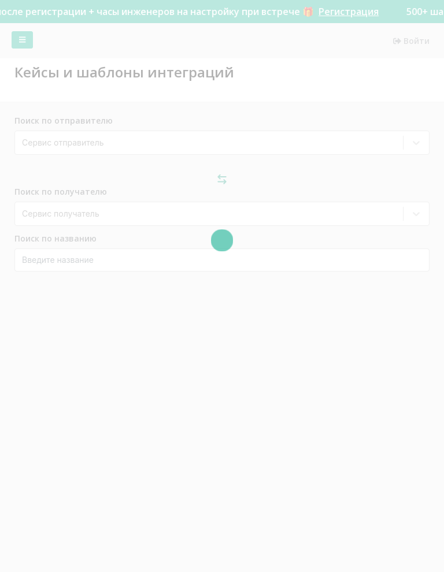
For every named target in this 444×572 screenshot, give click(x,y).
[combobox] (23, 143)
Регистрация (352, 11)
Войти (411, 40)
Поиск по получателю (60, 191)
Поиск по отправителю (63, 120)
